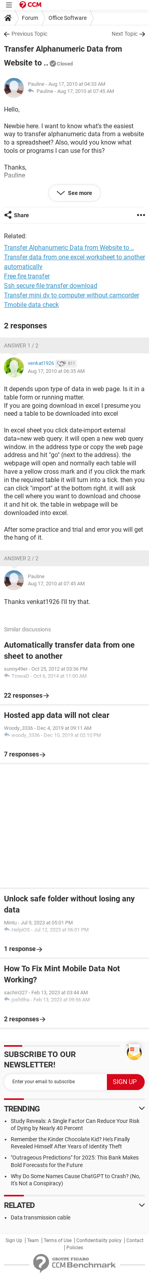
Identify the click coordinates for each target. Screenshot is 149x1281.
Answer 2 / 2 (21, 558)
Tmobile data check (31, 305)
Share (21, 215)
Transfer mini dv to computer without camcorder (71, 295)
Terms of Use (58, 1240)
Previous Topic (29, 34)
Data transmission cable (40, 1217)
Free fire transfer (27, 276)
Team (33, 1240)
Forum (30, 18)
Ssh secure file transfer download (50, 285)
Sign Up (14, 1240)
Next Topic (124, 34)
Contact (134, 1240)
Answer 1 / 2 (21, 345)
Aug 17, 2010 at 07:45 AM (85, 91)
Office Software (67, 18)
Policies (74, 1247)
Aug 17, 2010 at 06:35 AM (56, 371)
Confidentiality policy (99, 1240)
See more (79, 193)
